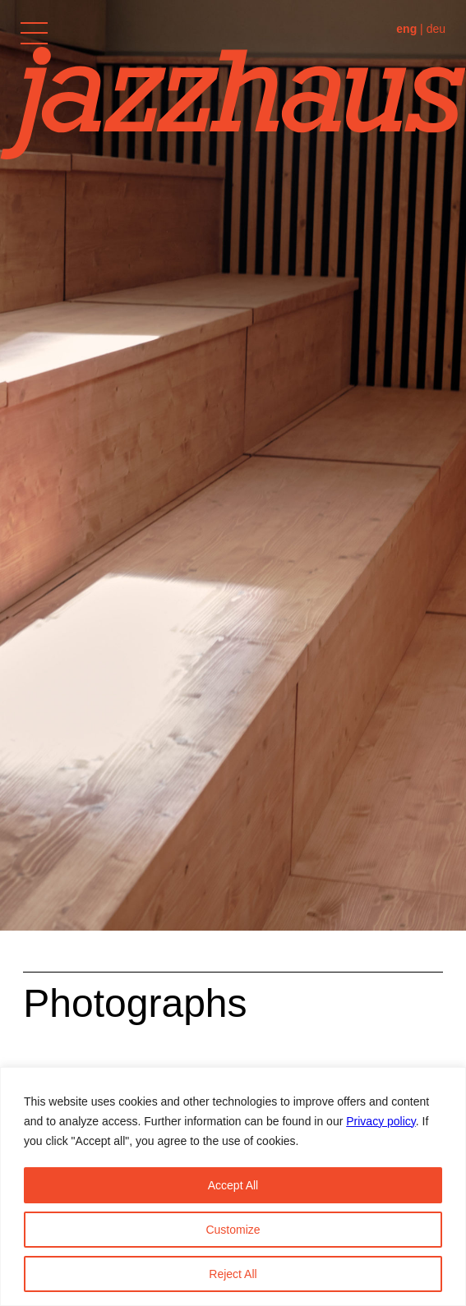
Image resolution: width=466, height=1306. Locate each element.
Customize (232, 1229)
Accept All (233, 1185)
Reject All (232, 1274)
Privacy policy (381, 1121)
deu (436, 28)
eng (406, 28)
